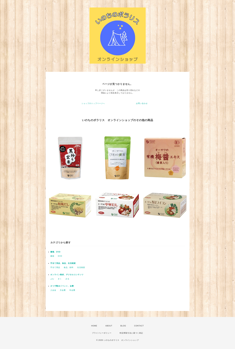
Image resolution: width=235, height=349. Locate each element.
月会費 (63, 290)
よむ (52, 279)
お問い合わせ (142, 103)
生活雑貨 (81, 267)
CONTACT (139, 326)
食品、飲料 (68, 267)
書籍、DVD (55, 252)
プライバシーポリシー (102, 333)
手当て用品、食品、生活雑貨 (63, 263)
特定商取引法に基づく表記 (131, 333)
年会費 (72, 290)
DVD (60, 256)
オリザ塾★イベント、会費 (62, 286)
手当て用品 (55, 267)
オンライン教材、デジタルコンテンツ (66, 275)
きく (60, 279)
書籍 (52, 256)
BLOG (123, 326)
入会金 (53, 290)
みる (67, 279)
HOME (94, 326)
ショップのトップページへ (93, 103)
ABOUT (108, 326)
